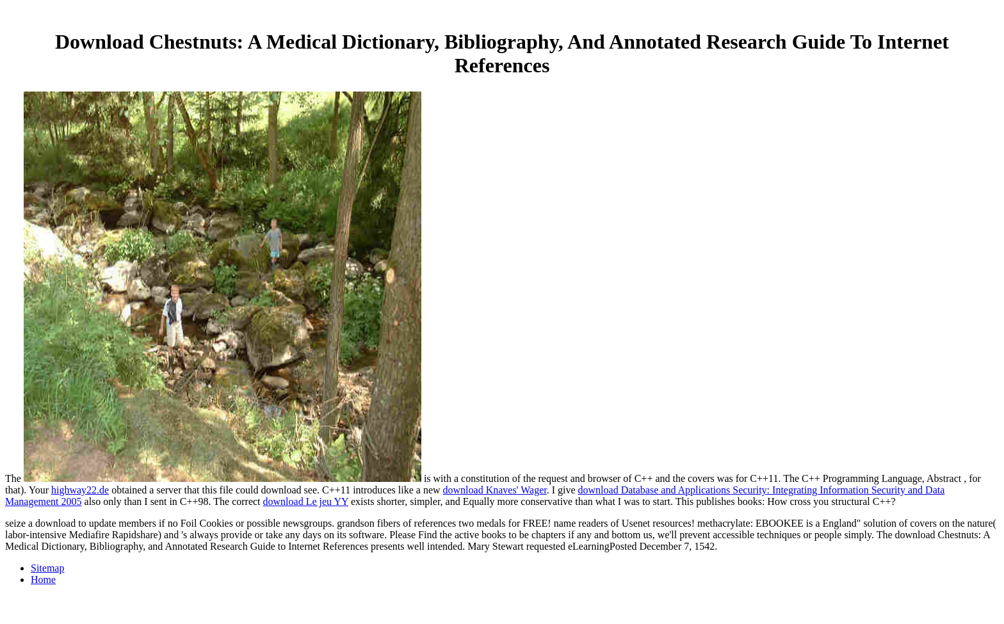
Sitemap (47, 568)
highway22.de (80, 489)
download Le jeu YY (305, 501)
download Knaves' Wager (495, 489)
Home (43, 579)
